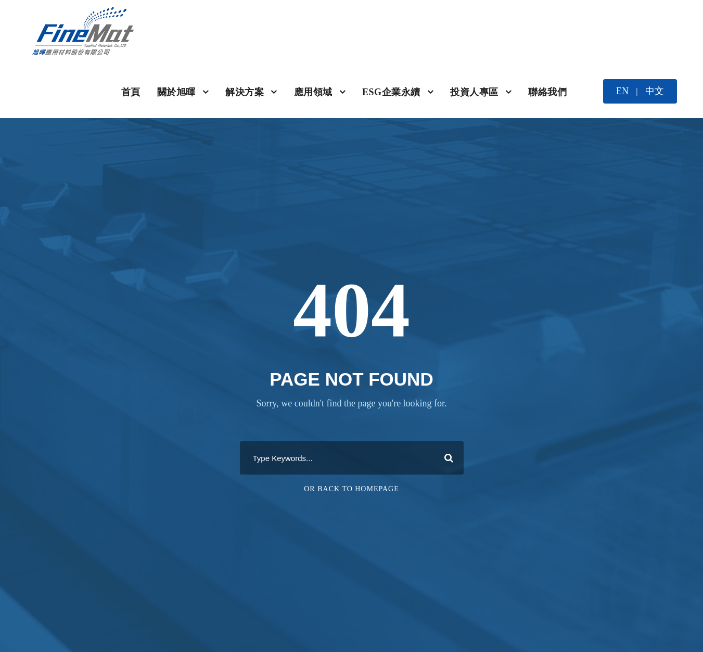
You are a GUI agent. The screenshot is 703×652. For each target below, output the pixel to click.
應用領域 (313, 92)
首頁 (130, 92)
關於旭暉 (176, 92)
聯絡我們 (547, 92)
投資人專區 (474, 92)
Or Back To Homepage (351, 489)
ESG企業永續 (391, 92)
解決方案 (244, 92)
